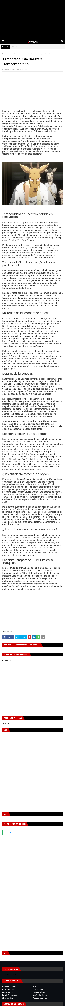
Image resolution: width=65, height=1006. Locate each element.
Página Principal (7, 54)
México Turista (38, 989)
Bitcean (36, 986)
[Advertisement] (32, 19)
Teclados (5, 723)
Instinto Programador (10, 995)
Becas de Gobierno (9, 986)
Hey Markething (39, 992)
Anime (16, 54)
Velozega (8, 832)
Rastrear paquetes (40, 998)
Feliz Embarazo (7, 992)
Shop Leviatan (7, 998)
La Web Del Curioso (40, 995)
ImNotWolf (7, 69)
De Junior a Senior (8, 989)
